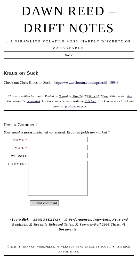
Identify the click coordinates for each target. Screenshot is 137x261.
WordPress (45, 246)
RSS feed (90, 101)
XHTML (63, 251)
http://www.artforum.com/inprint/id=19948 (86, 82)
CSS (75, 251)
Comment (17, 164)
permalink (33, 101)
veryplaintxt (72, 246)
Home (69, 55)
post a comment (75, 106)
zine (129, 96)
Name (18, 140)
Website (19, 156)
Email (18, 148)
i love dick (20, 219)
